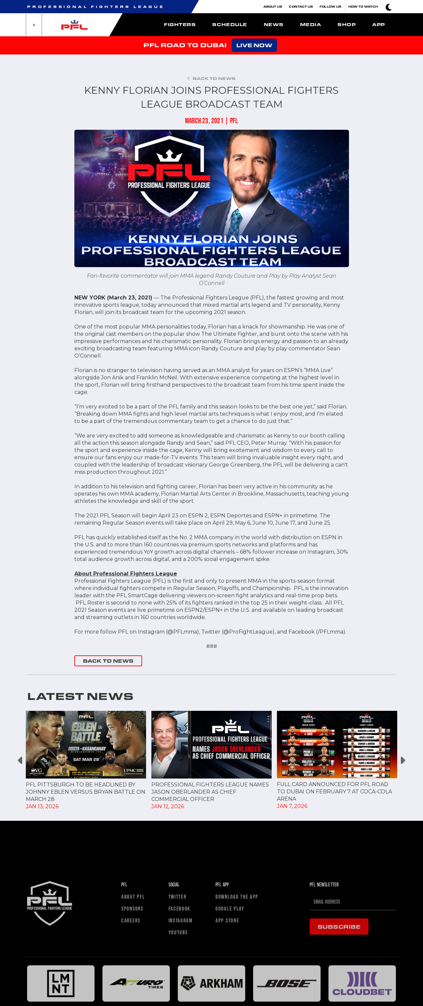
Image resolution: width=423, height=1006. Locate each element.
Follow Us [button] (330, 6)
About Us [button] (273, 6)
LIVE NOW (254, 45)
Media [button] (310, 24)
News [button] (274, 24)
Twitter (178, 973)
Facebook (180, 985)
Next (402, 760)
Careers (130, 997)
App (378, 24)
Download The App (236, 973)
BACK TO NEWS (108, 661)
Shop (346, 24)
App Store (227, 997)
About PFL (133, 973)
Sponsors (132, 985)
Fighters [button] (180, 24)
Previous (20, 760)
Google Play (230, 985)
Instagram (181, 997)
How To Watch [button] (363, 6)
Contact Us (301, 6)
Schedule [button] (229, 24)
